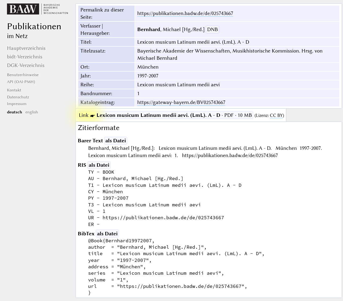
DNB (212, 29)
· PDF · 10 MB (165, 115)
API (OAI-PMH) (21, 81)
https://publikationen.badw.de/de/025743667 (185, 13)
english (31, 112)
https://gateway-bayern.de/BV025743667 (181, 102)
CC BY (276, 115)
